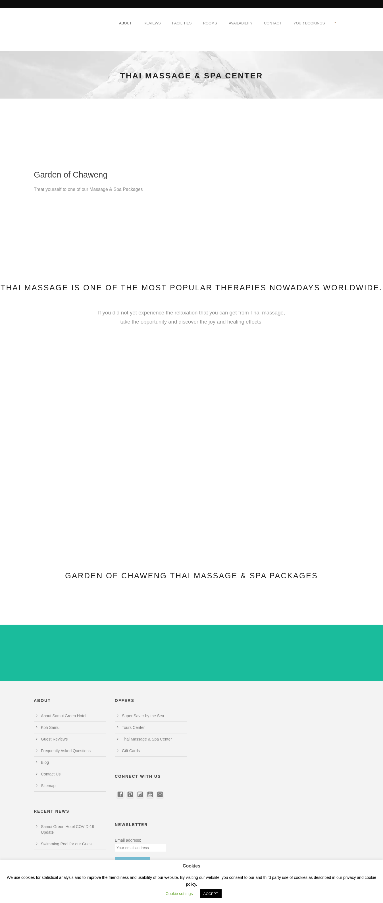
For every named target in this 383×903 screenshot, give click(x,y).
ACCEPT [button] (210, 894)
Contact (273, 23)
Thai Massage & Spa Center (147, 739)
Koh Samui (50, 727)
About (125, 23)
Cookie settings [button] (179, 893)
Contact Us (51, 774)
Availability (241, 23)
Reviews (152, 23)
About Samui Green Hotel (63, 716)
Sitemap (48, 785)
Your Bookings (309, 23)
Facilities (182, 23)
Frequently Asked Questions (66, 750)
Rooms (210, 23)
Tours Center (133, 727)
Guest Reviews (54, 739)
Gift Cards (131, 750)
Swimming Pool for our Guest (67, 844)
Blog (45, 762)
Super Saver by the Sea (143, 716)
